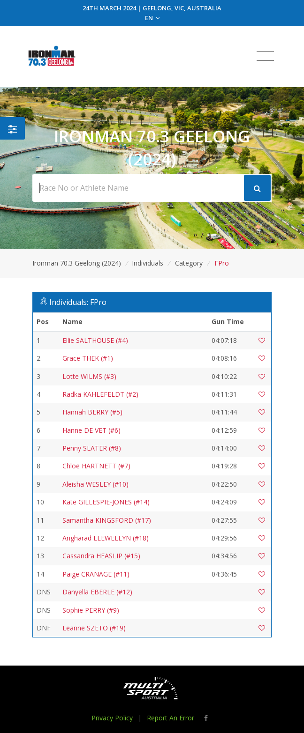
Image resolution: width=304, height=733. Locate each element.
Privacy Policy (112, 717)
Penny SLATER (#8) (91, 448)
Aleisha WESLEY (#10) (95, 484)
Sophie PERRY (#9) (90, 610)
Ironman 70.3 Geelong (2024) (76, 263)
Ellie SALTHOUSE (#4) (95, 340)
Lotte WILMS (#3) (89, 376)
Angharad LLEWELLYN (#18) (105, 537)
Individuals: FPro (77, 302)
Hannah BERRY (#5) (92, 411)
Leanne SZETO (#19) (94, 627)
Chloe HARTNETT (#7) (96, 465)
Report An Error (170, 717)
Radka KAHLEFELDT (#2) (100, 394)
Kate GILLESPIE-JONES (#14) (106, 501)
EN (152, 18)
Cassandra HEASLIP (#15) (101, 555)
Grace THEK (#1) (87, 358)
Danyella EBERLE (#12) (97, 591)
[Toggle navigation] (265, 56)
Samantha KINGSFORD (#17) (106, 520)
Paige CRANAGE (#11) (95, 574)
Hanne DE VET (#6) (91, 430)
